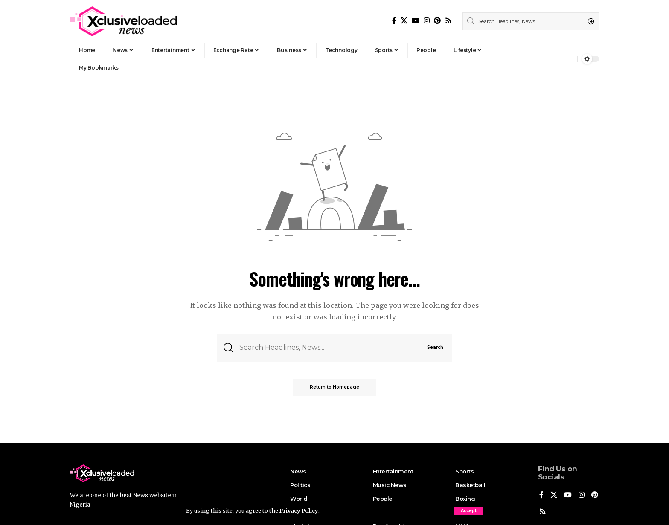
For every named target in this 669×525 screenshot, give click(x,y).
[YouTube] (416, 20)
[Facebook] (394, 20)
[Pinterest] (437, 20)
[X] (404, 20)
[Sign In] (552, 58)
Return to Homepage (334, 387)
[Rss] (448, 20)
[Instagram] (427, 20)
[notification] (568, 59)
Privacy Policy (299, 510)
